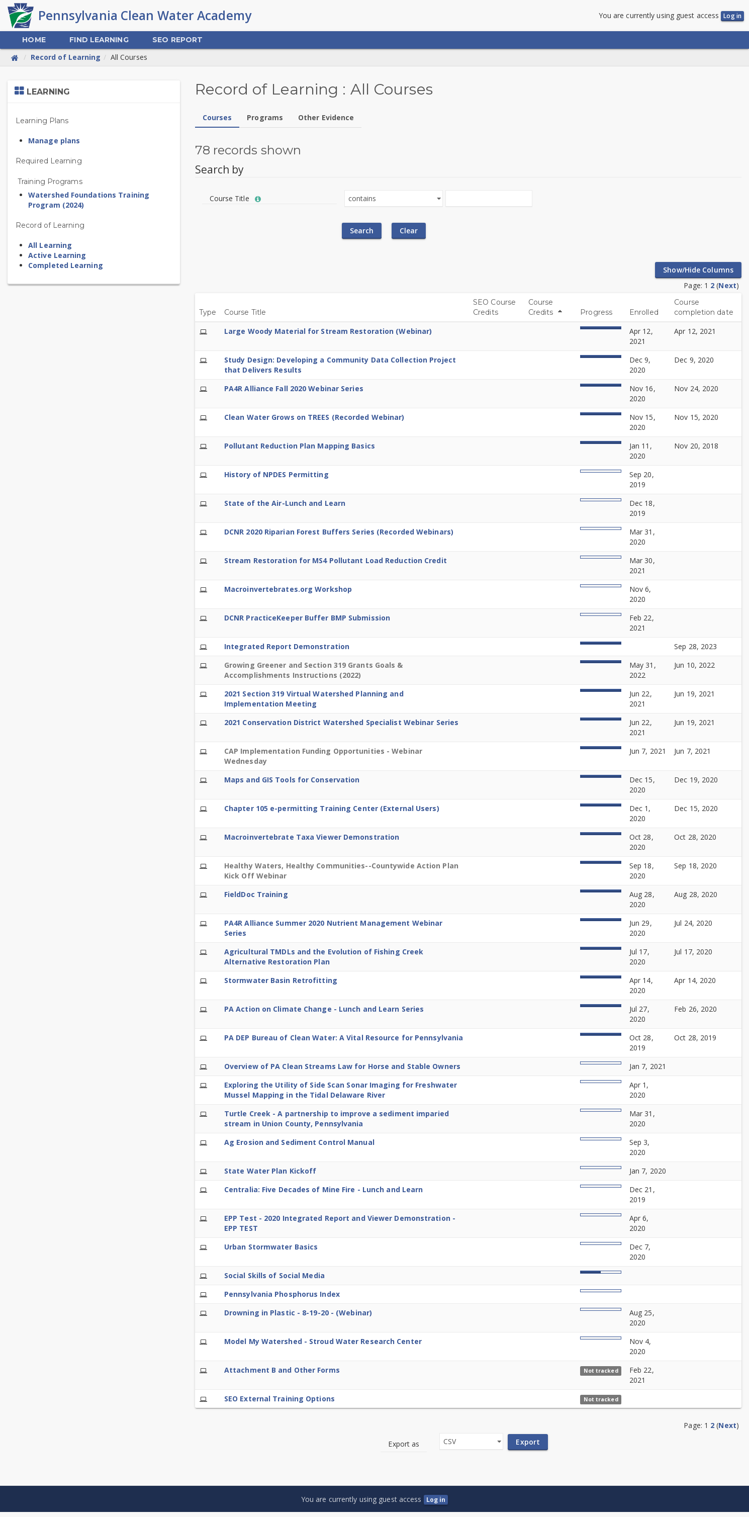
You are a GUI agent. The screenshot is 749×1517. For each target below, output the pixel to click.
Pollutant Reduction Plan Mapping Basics (299, 450)
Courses (217, 122)
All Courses (129, 61)
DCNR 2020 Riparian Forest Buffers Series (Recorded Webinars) (338, 536)
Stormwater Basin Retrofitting (280, 985)
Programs (265, 122)
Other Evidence (326, 122)
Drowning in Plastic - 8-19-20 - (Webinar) (298, 1317)
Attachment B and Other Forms (282, 1374)
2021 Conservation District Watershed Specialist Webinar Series (341, 727)
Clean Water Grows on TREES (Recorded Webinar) (314, 421)
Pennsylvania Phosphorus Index (282, 1298)
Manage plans (54, 145)
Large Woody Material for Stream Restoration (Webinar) (328, 335)
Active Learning (57, 259)
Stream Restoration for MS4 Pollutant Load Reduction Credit (335, 565)
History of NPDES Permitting (276, 479)
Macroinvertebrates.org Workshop (288, 593)
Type (207, 316)
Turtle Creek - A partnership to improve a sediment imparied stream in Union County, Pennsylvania (336, 1123)
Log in (732, 18)
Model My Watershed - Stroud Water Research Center (323, 1346)
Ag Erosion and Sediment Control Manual (299, 1146)
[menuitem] (34, 44)
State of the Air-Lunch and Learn (284, 507)
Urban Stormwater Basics (271, 1251)
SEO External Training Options (279, 1403)
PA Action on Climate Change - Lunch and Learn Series (324, 1013)
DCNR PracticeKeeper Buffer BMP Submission (307, 622)
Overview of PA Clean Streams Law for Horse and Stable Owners (342, 1071)
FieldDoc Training (256, 899)
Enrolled (644, 316)
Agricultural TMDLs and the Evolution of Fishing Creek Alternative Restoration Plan (323, 961)
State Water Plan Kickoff (270, 1175)
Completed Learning (65, 270)
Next (727, 290)
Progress (596, 316)
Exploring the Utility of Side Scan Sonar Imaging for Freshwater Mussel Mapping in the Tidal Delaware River (340, 1094)
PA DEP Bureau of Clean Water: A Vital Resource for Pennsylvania (343, 1042)
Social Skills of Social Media (274, 1280)
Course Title (245, 316)
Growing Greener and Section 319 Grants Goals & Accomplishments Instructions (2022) (313, 674)
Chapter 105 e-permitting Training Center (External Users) (331, 813)
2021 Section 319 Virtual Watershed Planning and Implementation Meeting (314, 703)
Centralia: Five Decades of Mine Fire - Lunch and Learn (323, 1194)
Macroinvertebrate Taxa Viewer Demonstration (311, 841)
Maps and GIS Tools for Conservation (292, 784)
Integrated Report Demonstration (286, 651)
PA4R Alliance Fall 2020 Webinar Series (293, 393)
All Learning (50, 249)
